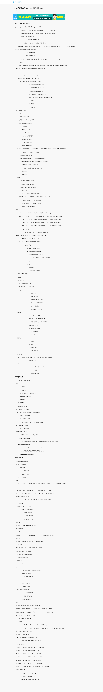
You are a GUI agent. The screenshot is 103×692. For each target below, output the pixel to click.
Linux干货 (29, 11)
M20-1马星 (15, 11)
